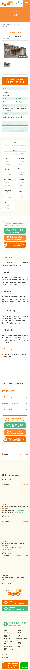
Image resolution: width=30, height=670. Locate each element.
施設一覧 (16, 24)
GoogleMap (20, 515)
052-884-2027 (6, 483)
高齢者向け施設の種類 (21, 644)
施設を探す (10, 24)
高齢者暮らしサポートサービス (8, 653)
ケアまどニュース (18, 640)
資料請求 (18, 650)
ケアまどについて (8, 634)
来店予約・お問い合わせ (20, 647)
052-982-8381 (6, 557)
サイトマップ (5, 661)
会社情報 (6, 637)
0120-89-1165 (6, 586)
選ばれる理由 (7, 643)
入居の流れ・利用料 (7, 640)
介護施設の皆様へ (8, 650)
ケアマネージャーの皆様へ (8, 647)
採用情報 (18, 634)
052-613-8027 (6, 520)
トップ (3, 24)
